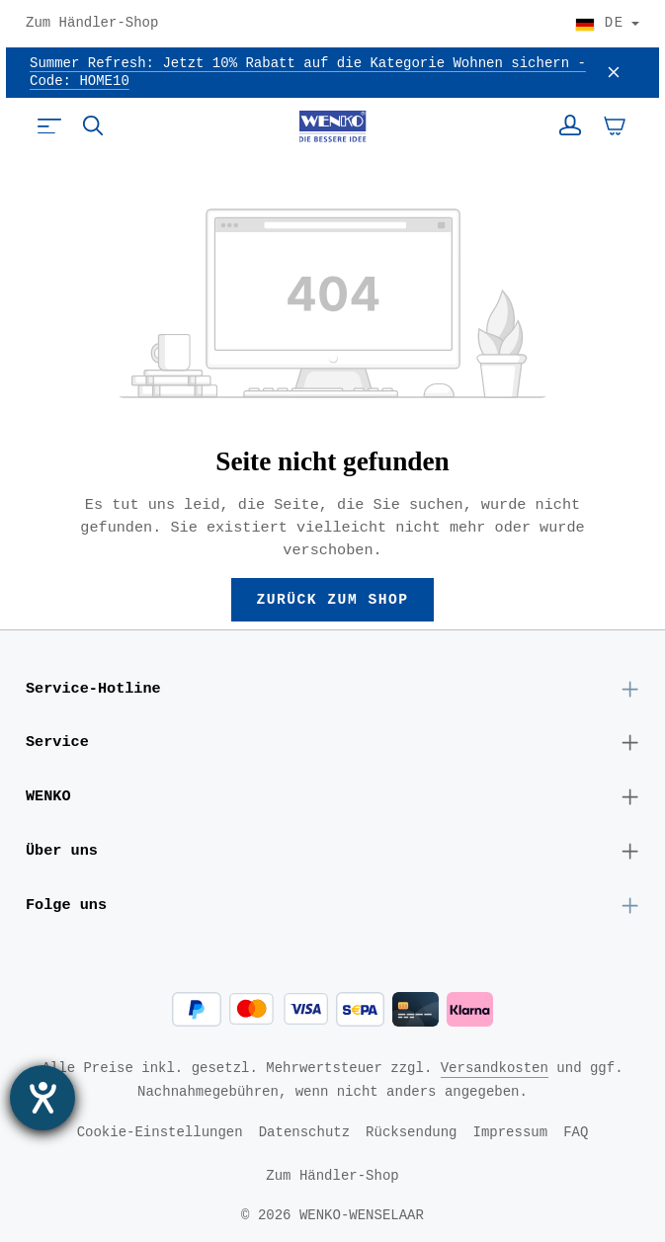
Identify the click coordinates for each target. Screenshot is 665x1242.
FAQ (575, 1131)
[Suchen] (93, 125)
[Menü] (49, 125)
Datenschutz (304, 1131)
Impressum (510, 1131)
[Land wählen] (607, 24)
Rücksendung (411, 1131)
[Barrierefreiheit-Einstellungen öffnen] (42, 1097)
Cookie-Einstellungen (160, 1131)
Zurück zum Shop (333, 600)
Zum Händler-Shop (92, 24)
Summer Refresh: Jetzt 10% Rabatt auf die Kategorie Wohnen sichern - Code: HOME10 (308, 72)
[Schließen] (613, 73)
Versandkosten (494, 1067)
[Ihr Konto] (570, 125)
